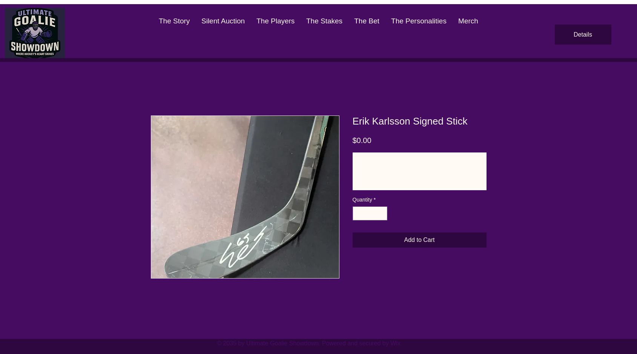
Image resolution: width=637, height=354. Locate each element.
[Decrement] (358, 213)
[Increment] (381, 213)
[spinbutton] (370, 213)
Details (583, 34)
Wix (395, 343)
